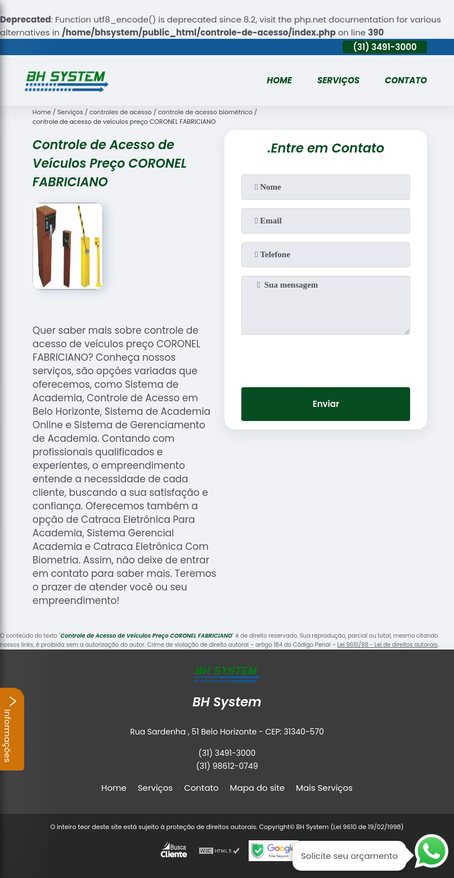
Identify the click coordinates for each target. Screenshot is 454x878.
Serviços (338, 80)
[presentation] (325, 357)
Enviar (326, 404)
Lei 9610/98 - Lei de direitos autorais (388, 644)
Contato (406, 80)
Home (279, 80)
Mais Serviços (324, 788)
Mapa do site (257, 788)
